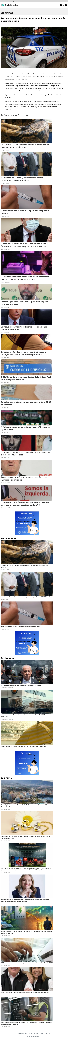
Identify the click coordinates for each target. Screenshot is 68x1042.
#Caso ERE (38, 1)
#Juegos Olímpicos (15, 1)
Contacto (47, 1033)
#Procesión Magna (47, 1)
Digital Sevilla (9, 5)
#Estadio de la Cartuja (59, 1)
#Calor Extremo (5, 1)
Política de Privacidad (36, 1033)
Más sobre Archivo (15, 115)
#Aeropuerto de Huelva (28, 1)
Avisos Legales (22, 1033)
